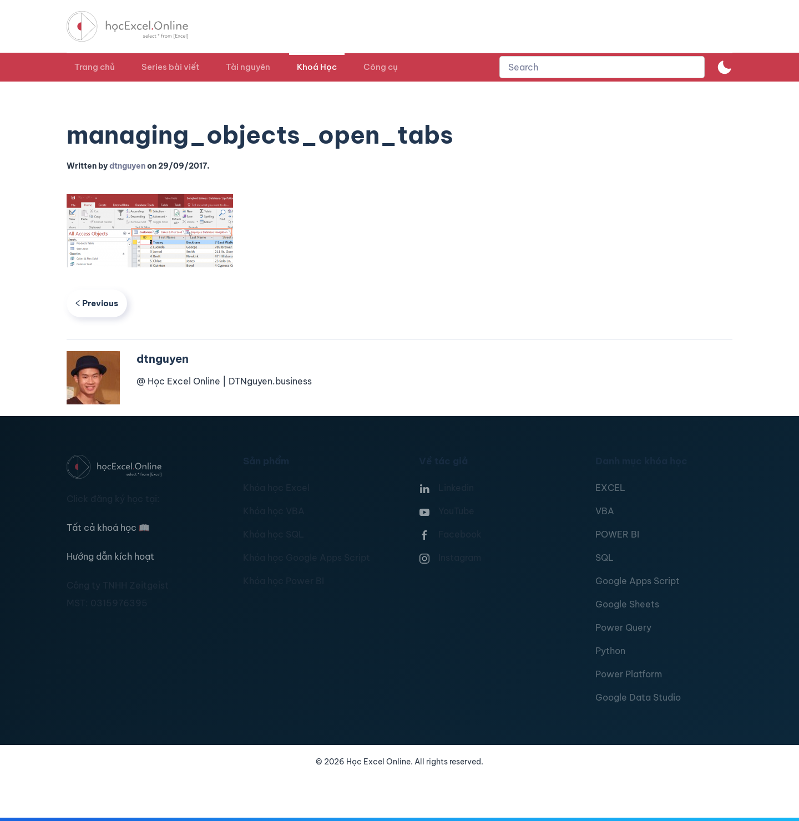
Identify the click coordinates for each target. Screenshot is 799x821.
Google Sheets (627, 604)
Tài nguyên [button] (248, 67)
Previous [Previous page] (96, 303)
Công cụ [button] (380, 67)
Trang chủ (94, 67)
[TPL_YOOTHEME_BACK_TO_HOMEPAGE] (138, 26)
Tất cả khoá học (108, 527)
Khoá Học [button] (317, 67)
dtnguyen (127, 166)
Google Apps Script (637, 580)
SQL (604, 557)
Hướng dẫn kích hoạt (110, 556)
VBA (604, 510)
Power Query (623, 627)
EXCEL (610, 487)
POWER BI (617, 534)
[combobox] (602, 67)
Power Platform (628, 674)
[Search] (602, 67)
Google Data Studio (638, 697)
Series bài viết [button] (170, 67)
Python (610, 650)
